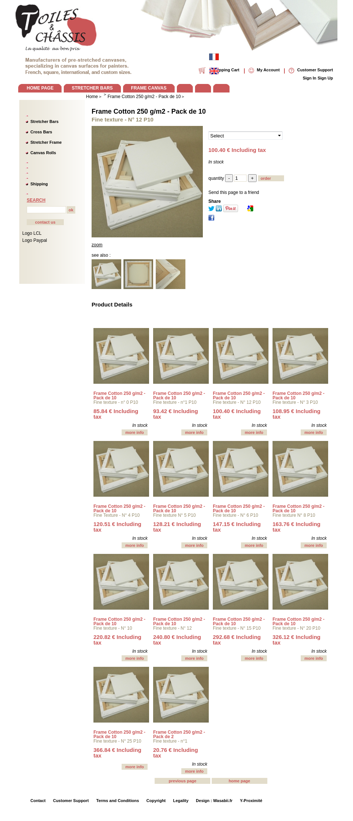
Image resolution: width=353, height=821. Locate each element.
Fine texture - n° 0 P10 (115, 402)
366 (117, 753)
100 (237, 414)
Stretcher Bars (44, 121)
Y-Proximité (251, 800)
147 (237, 527)
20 (175, 753)
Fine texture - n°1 (170, 741)
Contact (38, 800)
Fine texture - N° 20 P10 (296, 628)
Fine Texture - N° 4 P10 (116, 515)
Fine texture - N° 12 (172, 628)
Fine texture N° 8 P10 (294, 515)
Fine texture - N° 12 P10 (237, 402)
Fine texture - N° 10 (112, 628)
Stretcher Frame (46, 142)
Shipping (39, 184)
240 (177, 640)
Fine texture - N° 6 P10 (235, 515)
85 (115, 414)
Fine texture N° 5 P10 (174, 515)
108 (296, 414)
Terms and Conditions (117, 800)
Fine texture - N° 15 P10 (237, 628)
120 (117, 527)
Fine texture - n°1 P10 (175, 402)
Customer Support (71, 800)
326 (296, 640)
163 (296, 527)
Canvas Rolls (43, 152)
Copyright (156, 800)
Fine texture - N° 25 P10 (117, 741)
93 (175, 414)
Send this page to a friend (233, 192)
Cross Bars (41, 132)
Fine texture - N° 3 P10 (295, 402)
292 (237, 640)
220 (117, 640)
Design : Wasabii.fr (214, 800)
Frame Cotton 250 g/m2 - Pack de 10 (149, 111)
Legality (181, 800)
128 (177, 527)
